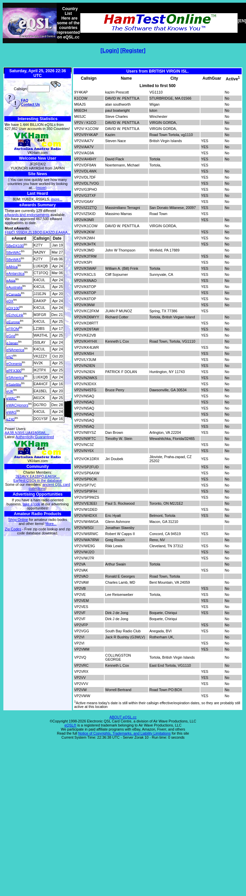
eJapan (12, 343)
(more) (41, 188)
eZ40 (10, 419)
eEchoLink (14, 315)
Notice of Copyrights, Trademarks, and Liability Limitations (124, 733)
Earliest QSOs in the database (37, 480)
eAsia (11, 280)
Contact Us (30, 104)
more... (56, 199)
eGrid (10, 336)
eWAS (11, 412)
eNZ (9, 356)
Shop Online (18, 520)
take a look (31, 504)
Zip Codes (13, 529)
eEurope (13, 322)
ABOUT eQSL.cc (122, 717)
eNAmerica (15, 350)
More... (51, 524)
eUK (9, 391)
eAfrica (12, 266)
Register (133, 50)
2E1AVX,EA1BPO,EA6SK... (38, 476)
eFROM (12, 329)
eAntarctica (15, 273)
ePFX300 (13, 370)
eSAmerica (15, 377)
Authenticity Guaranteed (34, 437)
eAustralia (14, 287)
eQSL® (70, 725)
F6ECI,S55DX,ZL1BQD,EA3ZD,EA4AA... (38, 232)
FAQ (24, 100)
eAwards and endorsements (27, 215)
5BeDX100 (15, 245)
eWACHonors (17, 405)
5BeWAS (13, 260)
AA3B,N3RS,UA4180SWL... (27, 433)
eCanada (13, 294)
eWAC (11, 398)
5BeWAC (13, 253)
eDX (9, 301)
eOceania (14, 364)
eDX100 (13, 308)
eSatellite (13, 384)
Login (109, 50)
